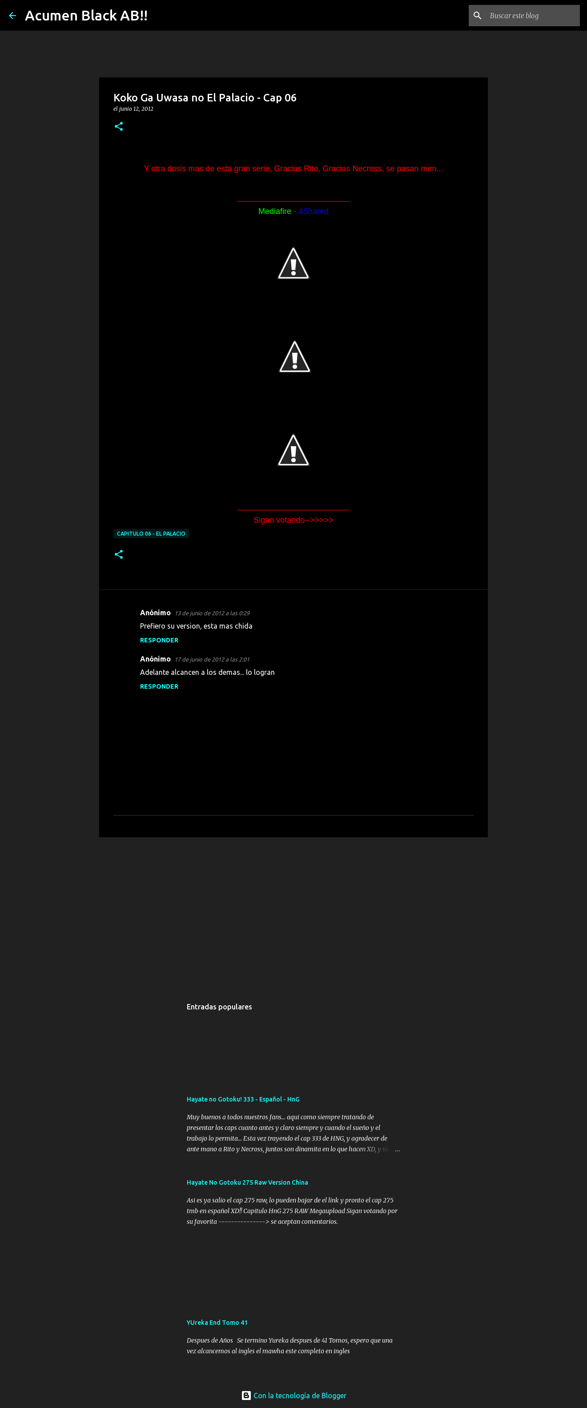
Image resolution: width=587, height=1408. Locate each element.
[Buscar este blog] (533, 15)
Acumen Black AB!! (86, 15)
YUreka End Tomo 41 (217, 1322)
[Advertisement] (293, 913)
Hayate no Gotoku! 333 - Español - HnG (243, 1099)
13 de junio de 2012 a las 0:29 (211, 613)
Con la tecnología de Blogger (293, 1396)
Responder (159, 640)
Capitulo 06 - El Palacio (151, 534)
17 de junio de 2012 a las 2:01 (211, 659)
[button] (118, 127)
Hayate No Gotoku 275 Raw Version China (247, 1182)
